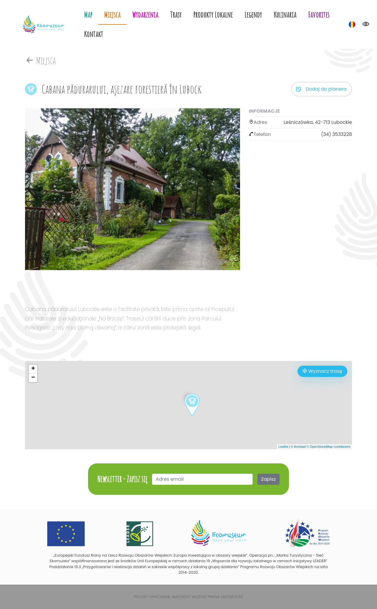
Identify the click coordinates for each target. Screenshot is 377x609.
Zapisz (268, 479)
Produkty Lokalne (213, 14)
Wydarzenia (145, 14)
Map (88, 14)
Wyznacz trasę (322, 371)
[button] (192, 405)
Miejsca (112, 14)
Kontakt (93, 34)
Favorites (318, 14)
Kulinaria (285, 14)
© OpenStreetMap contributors (328, 446)
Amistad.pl (181, 596)
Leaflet (283, 446)
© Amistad (298, 446)
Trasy (175, 14)
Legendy (253, 14)
